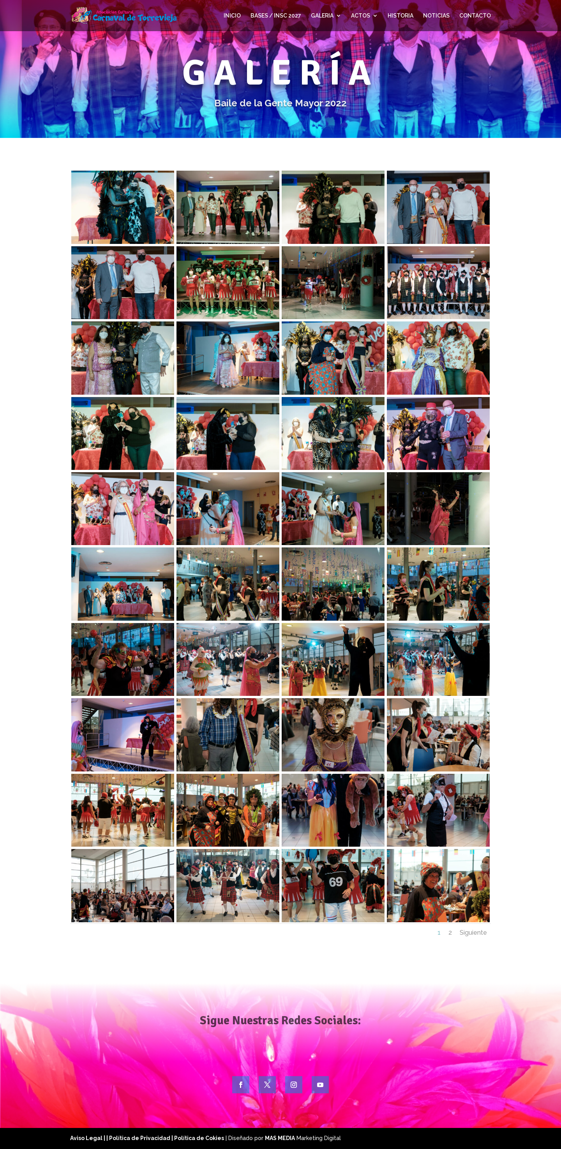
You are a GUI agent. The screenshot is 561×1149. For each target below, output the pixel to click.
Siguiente (473, 932)
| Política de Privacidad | (140, 1138)
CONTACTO (475, 16)
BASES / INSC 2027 (276, 16)
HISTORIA (400, 16)
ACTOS (360, 16)
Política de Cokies (199, 1138)
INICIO (232, 16)
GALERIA (322, 16)
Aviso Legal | (88, 1138)
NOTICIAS (436, 16)
